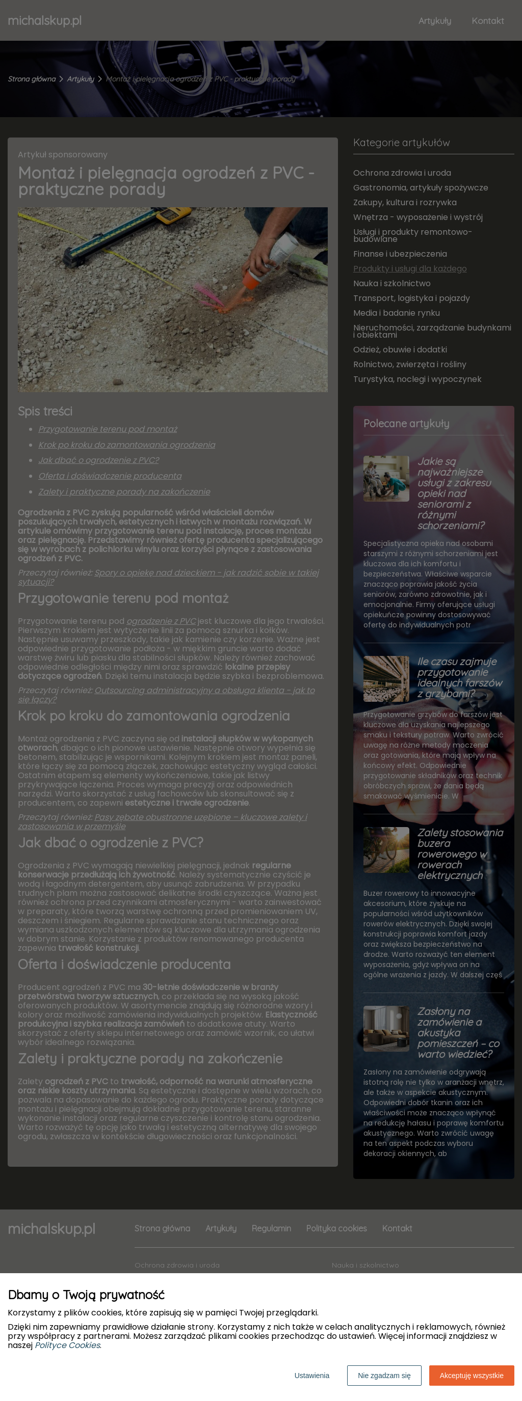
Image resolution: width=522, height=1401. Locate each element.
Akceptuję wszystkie (472, 1375)
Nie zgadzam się (384, 1375)
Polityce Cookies (67, 1345)
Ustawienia (312, 1375)
